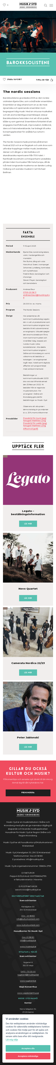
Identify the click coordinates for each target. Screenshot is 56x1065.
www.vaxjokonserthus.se (28, 993)
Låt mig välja (12, 1039)
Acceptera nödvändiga (28, 1056)
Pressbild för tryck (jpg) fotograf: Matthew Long (34, 419)
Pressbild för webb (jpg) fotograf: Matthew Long (35, 424)
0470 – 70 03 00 (28, 971)
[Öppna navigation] (51, 5)
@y (28, 940)
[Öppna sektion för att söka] (45, 5)
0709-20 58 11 (29, 292)
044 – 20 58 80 (28, 916)
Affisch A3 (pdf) (30, 429)
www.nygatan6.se (28, 981)
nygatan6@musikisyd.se (28, 975)
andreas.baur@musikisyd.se (36, 296)
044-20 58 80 (28, 937)
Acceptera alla (28, 1048)
